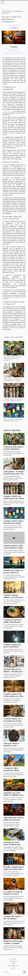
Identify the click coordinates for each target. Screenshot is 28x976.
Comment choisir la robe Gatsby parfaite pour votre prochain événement (13, 696)
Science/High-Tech (13, 966)
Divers (8, 9)
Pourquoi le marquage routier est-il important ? (13, 54)
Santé (13, 963)
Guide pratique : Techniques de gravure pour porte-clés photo (12, 379)
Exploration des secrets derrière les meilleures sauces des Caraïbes (13, 795)
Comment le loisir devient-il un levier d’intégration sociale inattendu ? (12, 358)
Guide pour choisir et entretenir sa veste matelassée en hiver (11, 745)
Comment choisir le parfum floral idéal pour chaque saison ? (13, 420)
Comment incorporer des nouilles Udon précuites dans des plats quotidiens (12, 622)
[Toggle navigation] (2, 2)
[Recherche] (12, 972)
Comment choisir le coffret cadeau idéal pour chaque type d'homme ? (13, 548)
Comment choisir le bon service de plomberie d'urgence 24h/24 (12, 647)
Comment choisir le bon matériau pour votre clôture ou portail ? (13, 399)
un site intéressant (8, 111)
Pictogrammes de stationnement (13, 48)
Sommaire (14, 47)
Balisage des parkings (13, 50)
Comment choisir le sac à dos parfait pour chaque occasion (12, 721)
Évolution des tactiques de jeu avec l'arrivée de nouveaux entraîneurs (13, 572)
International (13, 961)
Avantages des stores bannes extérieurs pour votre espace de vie (11, 844)
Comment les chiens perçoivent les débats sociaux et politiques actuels (14, 770)
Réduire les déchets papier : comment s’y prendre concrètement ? (13, 943)
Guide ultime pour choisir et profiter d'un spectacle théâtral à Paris (13, 820)
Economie (13, 959)
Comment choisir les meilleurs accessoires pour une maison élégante (13, 597)
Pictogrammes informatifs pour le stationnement (13, 52)
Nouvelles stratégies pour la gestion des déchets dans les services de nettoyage (13, 869)
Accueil (3, 9)
